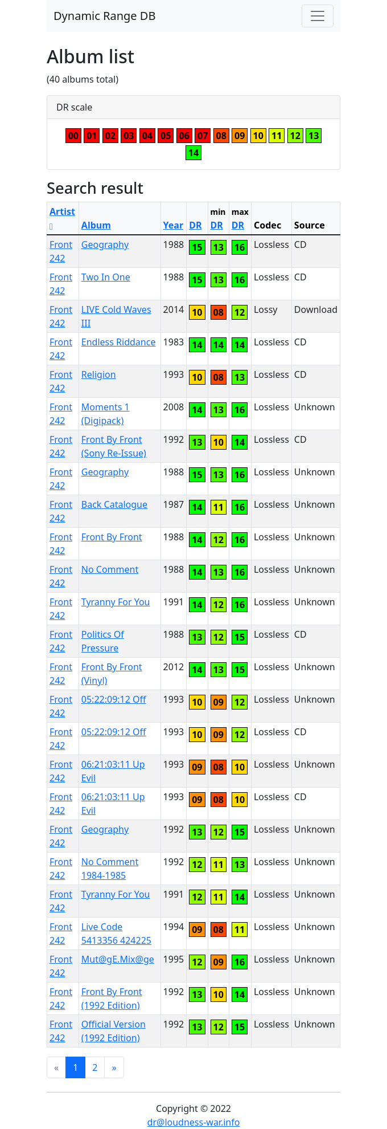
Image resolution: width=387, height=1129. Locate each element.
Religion (98, 374)
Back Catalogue (114, 504)
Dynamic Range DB (104, 15)
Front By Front (111, 537)
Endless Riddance (118, 342)
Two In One (105, 277)
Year (173, 225)
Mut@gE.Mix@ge (117, 959)
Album (96, 225)
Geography (105, 244)
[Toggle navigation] (318, 16)
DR (195, 225)
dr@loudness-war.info (193, 1122)
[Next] (113, 1067)
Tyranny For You (115, 602)
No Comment (109, 569)
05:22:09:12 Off (113, 699)
